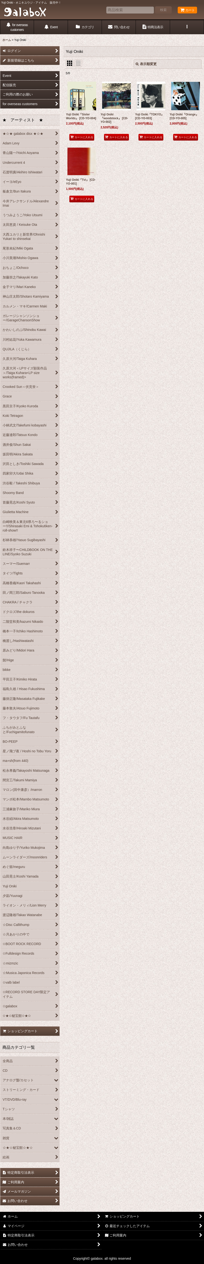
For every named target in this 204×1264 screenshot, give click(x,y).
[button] (187, 27)
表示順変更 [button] (146, 64)
